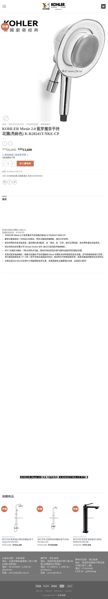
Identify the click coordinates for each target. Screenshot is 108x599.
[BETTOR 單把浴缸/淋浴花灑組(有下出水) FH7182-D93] (18, 518)
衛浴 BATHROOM (16, 124)
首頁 (4, 124)
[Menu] (4, 6)
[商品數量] (8, 163)
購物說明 (48, 591)
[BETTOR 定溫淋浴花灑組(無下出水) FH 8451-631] (54, 518)
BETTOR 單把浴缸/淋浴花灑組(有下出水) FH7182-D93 (17, 540)
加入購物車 (25, 163)
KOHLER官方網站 (10, 230)
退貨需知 (68, 591)
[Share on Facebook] (9, 182)
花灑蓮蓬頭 (45, 124)
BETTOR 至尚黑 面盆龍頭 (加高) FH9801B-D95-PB (87, 540)
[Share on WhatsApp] (4, 182)
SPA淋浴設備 (32, 124)
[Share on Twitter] (15, 182)
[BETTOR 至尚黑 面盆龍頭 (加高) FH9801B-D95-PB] (89, 518)
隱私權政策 (58, 591)
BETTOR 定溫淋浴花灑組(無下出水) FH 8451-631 (53, 540)
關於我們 (39, 591)
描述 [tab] (4, 199)
